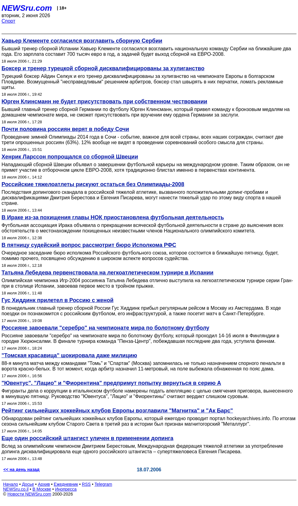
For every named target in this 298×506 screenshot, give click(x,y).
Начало (10, 484)
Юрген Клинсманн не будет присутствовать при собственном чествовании (104, 101)
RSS (86, 484)
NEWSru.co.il (15, 489)
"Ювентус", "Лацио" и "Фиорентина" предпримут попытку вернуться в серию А (111, 383)
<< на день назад (21, 469)
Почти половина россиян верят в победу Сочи (65, 129)
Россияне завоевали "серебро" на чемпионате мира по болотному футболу (105, 328)
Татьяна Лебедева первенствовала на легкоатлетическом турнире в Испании (107, 273)
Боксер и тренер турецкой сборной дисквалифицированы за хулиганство (103, 68)
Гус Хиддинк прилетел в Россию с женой (57, 300)
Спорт (8, 21)
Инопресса (66, 489)
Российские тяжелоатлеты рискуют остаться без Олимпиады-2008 (93, 184)
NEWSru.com (27, 8)
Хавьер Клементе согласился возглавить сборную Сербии (82, 41)
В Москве (41, 489)
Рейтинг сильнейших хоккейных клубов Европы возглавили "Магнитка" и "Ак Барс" (117, 411)
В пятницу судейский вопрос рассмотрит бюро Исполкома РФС (89, 245)
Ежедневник (66, 484)
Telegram (103, 484)
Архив (44, 484)
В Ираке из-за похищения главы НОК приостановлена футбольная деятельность (113, 217)
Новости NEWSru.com (29, 494)
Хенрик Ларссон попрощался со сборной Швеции (70, 157)
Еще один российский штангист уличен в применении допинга (87, 438)
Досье (28, 484)
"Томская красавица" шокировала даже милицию (69, 355)
